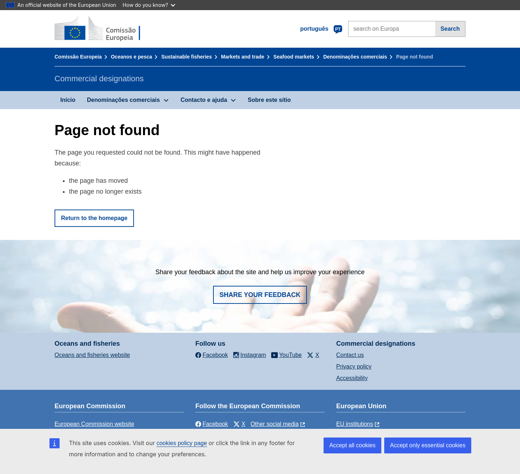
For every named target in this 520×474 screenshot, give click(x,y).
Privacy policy (354, 366)
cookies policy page (181, 443)
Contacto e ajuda (204, 100)
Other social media (275, 424)
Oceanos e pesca (131, 57)
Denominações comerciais (355, 57)
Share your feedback (260, 294)
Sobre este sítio (269, 100)
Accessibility (352, 378)
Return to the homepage (94, 218)
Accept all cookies (352, 445)
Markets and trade (242, 57)
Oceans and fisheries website (92, 355)
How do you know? (149, 5)
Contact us (350, 355)
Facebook (211, 424)
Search (450, 29)
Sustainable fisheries (186, 57)
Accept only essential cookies (427, 445)
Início (67, 100)
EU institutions (354, 424)
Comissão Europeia (78, 57)
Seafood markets (293, 57)
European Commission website (94, 424)
